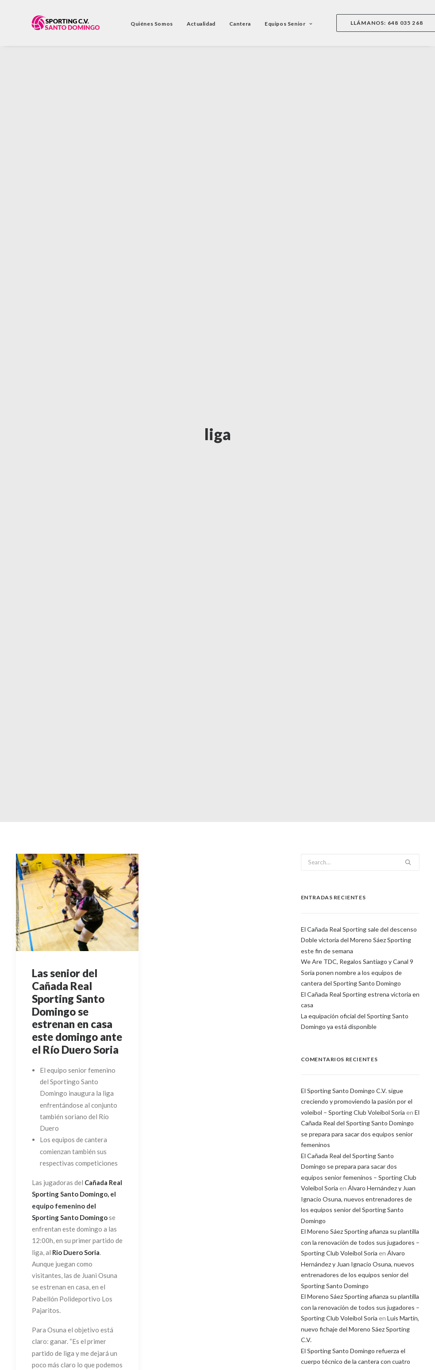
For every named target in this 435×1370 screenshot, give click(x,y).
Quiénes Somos (140, 23)
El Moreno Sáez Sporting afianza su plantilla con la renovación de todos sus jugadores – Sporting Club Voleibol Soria (360, 1194)
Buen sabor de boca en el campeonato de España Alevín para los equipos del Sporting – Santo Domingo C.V (359, 1346)
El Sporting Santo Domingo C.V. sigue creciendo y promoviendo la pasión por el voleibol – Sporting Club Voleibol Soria (356, 1054)
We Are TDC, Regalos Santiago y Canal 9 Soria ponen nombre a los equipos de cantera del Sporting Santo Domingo (357, 925)
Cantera (228, 23)
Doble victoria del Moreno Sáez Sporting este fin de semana (356, 898)
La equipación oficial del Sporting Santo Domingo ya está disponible (354, 973)
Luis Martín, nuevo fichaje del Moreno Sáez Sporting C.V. (360, 1281)
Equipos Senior (277, 23)
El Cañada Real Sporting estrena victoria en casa (360, 952)
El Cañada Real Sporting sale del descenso (359, 881)
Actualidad (189, 23)
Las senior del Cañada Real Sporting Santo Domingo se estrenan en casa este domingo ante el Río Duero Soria (77, 964)
